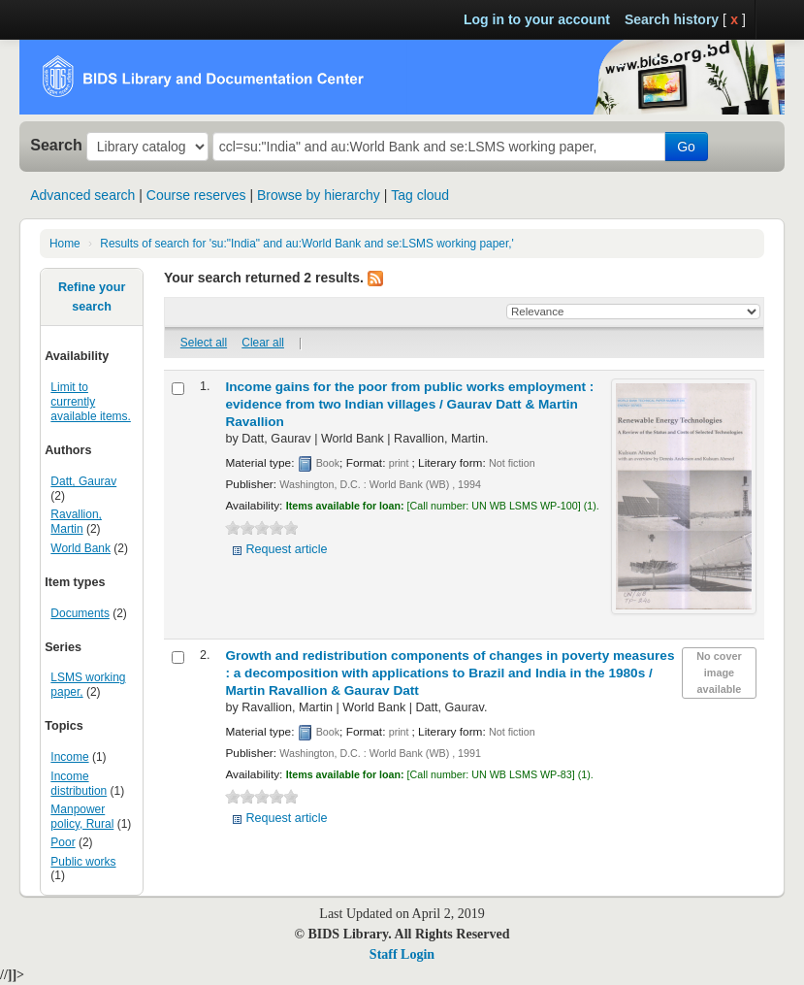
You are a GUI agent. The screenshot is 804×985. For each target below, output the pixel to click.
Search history (672, 19)
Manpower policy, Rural (81, 817)
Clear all (262, 342)
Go (686, 146)
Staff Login (402, 954)
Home (64, 243)
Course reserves (196, 195)
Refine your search (91, 296)
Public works (82, 862)
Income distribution (78, 784)
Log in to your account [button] (537, 19)
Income (69, 757)
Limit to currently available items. (90, 401)
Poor (62, 842)
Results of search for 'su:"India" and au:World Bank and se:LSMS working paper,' (307, 243)
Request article (286, 549)
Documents (80, 613)
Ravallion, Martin (76, 522)
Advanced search (82, 195)
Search (56, 144)
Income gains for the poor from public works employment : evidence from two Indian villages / (409, 404)
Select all (203, 342)
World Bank (80, 548)
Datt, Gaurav (83, 481)
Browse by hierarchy (318, 195)
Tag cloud (420, 195)
